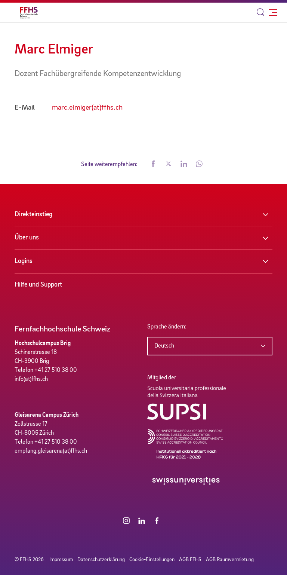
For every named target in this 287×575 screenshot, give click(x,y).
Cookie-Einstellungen (152, 559)
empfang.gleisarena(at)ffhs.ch (51, 451)
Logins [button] (24, 261)
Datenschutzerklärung (101, 559)
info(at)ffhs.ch (31, 379)
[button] (153, 164)
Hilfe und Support (38, 284)
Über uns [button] (27, 237)
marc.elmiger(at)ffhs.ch (87, 107)
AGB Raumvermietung (230, 559)
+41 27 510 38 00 (55, 370)
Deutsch (164, 346)
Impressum (61, 559)
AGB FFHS (190, 559)
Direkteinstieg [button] (33, 214)
